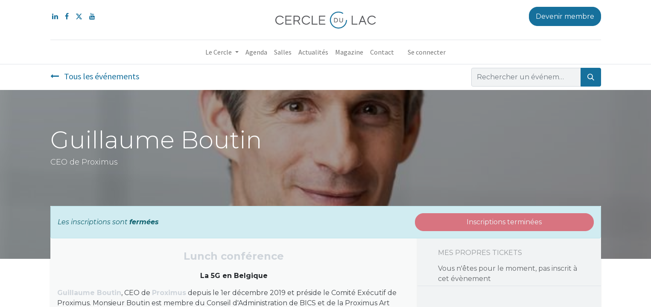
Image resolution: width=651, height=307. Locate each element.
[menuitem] (256, 52)
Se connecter (427, 52)
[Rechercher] (591, 77)
